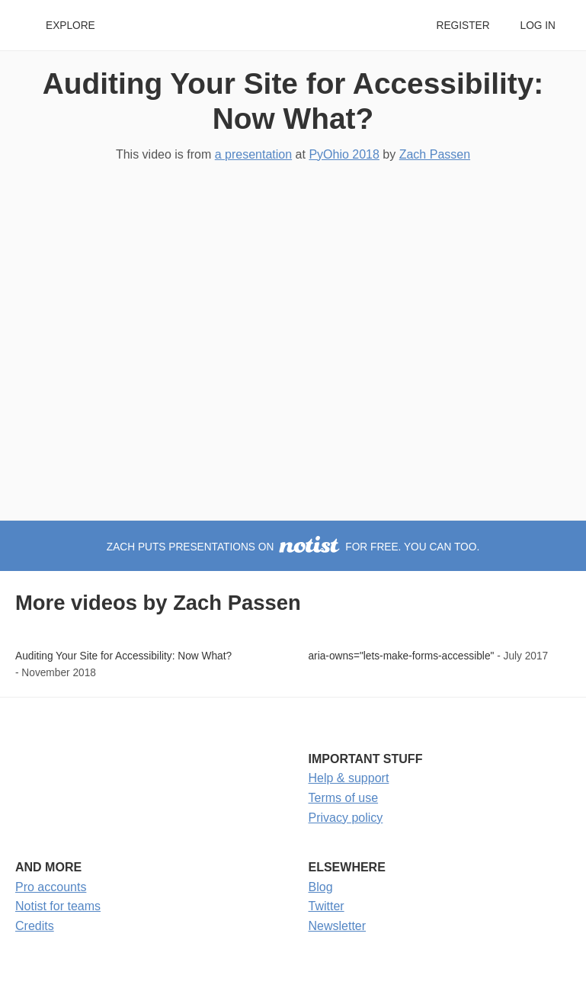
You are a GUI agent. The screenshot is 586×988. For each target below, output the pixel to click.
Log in (538, 25)
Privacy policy (346, 817)
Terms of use (344, 797)
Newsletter (338, 925)
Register (462, 25)
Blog (321, 887)
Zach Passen (434, 154)
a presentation (253, 154)
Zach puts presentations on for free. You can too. (293, 547)
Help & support (349, 777)
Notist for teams (58, 906)
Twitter (326, 906)
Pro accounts (50, 887)
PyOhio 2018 (344, 154)
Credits (34, 925)
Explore (70, 25)
